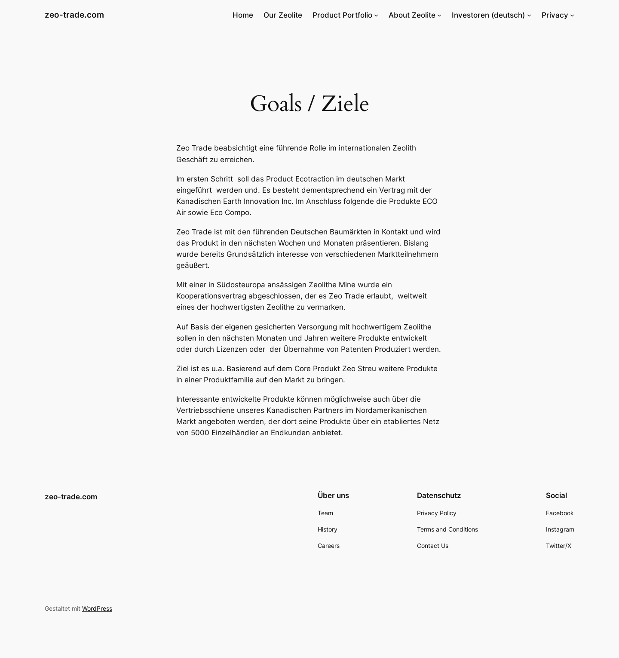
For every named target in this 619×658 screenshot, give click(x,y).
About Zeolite (412, 15)
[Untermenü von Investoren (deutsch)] (529, 15)
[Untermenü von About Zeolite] (439, 15)
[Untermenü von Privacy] (572, 15)
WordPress (97, 608)
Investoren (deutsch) (488, 15)
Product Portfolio (342, 15)
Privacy (555, 15)
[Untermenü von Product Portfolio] (376, 15)
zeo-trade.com (74, 14)
